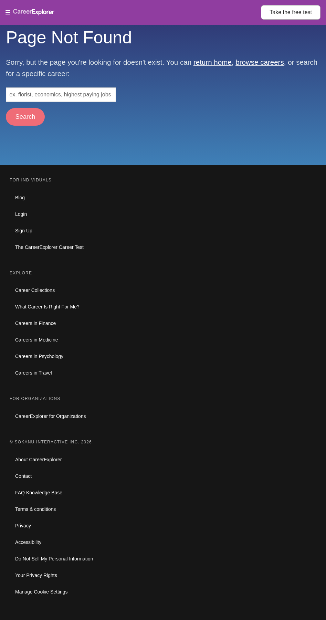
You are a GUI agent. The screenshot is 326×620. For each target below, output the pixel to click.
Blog (20, 197)
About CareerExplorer (38, 459)
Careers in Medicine (36, 340)
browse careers (259, 62)
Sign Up (23, 230)
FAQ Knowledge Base (38, 492)
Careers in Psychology (39, 356)
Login (21, 214)
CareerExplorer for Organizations (50, 416)
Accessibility (28, 542)
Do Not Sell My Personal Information (54, 558)
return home (212, 62)
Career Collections (35, 290)
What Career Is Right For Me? (47, 306)
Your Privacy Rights (36, 575)
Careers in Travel (33, 373)
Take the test (291, 12)
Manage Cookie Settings (41, 592)
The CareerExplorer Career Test (49, 247)
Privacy (23, 525)
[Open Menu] (133, 12)
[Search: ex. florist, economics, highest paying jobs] (61, 94)
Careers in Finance (35, 323)
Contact (23, 476)
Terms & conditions (35, 509)
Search (25, 116)
